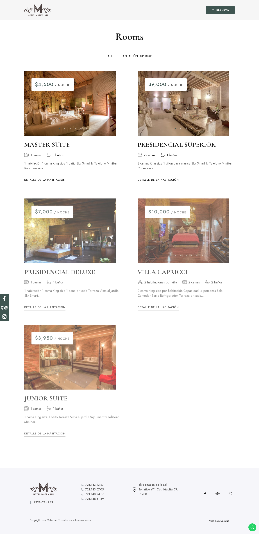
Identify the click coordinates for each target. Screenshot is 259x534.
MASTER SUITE (47, 145)
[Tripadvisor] (217, 493)
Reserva (220, 10)
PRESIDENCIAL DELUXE (59, 276)
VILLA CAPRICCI (162, 276)
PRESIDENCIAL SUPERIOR (177, 145)
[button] (59, 128)
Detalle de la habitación (44, 180)
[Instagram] (230, 493)
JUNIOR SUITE (45, 402)
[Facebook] (205, 493)
